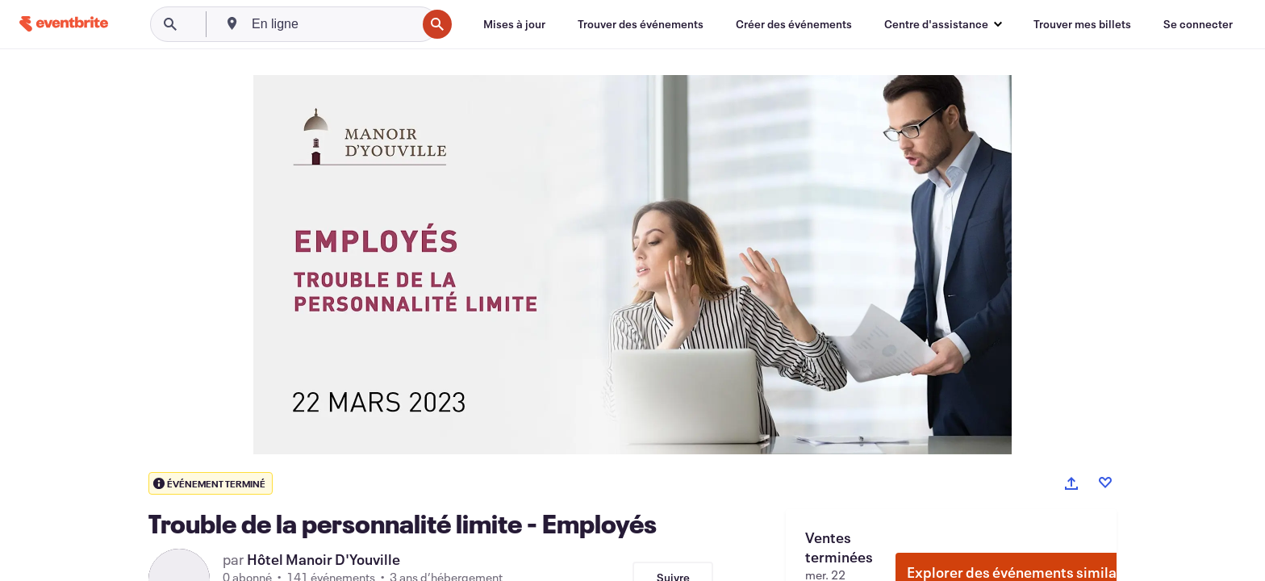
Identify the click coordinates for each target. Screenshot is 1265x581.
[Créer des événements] (794, 24)
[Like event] (1105, 482)
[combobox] (332, 24)
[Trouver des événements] (640, 24)
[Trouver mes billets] (1082, 24)
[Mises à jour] (514, 24)
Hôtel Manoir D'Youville (323, 559)
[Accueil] (63, 24)
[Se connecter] (1198, 24)
